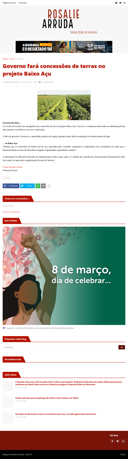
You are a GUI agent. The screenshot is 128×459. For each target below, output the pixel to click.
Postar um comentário (11, 212)
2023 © (29, 454)
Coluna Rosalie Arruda (12, 167)
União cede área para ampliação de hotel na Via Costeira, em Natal (46, 398)
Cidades (19, 59)
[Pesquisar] (60, 347)
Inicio (123, 454)
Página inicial (8, 59)
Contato (22, 2)
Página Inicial (9, 2)
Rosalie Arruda (17, 454)
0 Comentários (47, 82)
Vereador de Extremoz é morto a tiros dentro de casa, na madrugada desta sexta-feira (55, 414)
